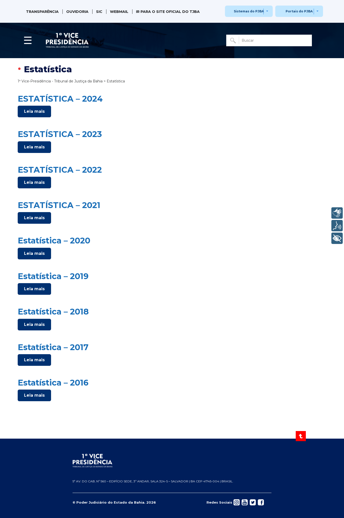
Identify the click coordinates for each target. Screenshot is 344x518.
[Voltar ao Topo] (301, 436)
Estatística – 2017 (53, 347)
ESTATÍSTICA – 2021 (59, 205)
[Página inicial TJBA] (172, 461)
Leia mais (34, 111)
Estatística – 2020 (54, 240)
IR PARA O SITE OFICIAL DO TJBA (168, 11)
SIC (99, 11)
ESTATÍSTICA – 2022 (60, 170)
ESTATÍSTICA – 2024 (60, 99)
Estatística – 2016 (53, 383)
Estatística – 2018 (53, 312)
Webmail (119, 11)
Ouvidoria (77, 11)
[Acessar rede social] (237, 502)
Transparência (42, 11)
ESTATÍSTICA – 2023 (60, 134)
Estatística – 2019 (53, 276)
